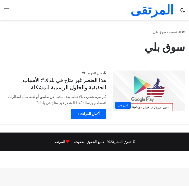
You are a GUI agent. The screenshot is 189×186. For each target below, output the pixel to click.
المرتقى (59, 142)
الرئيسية (177, 32)
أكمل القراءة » (89, 114)
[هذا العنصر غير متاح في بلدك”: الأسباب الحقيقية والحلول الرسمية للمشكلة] (149, 91)
